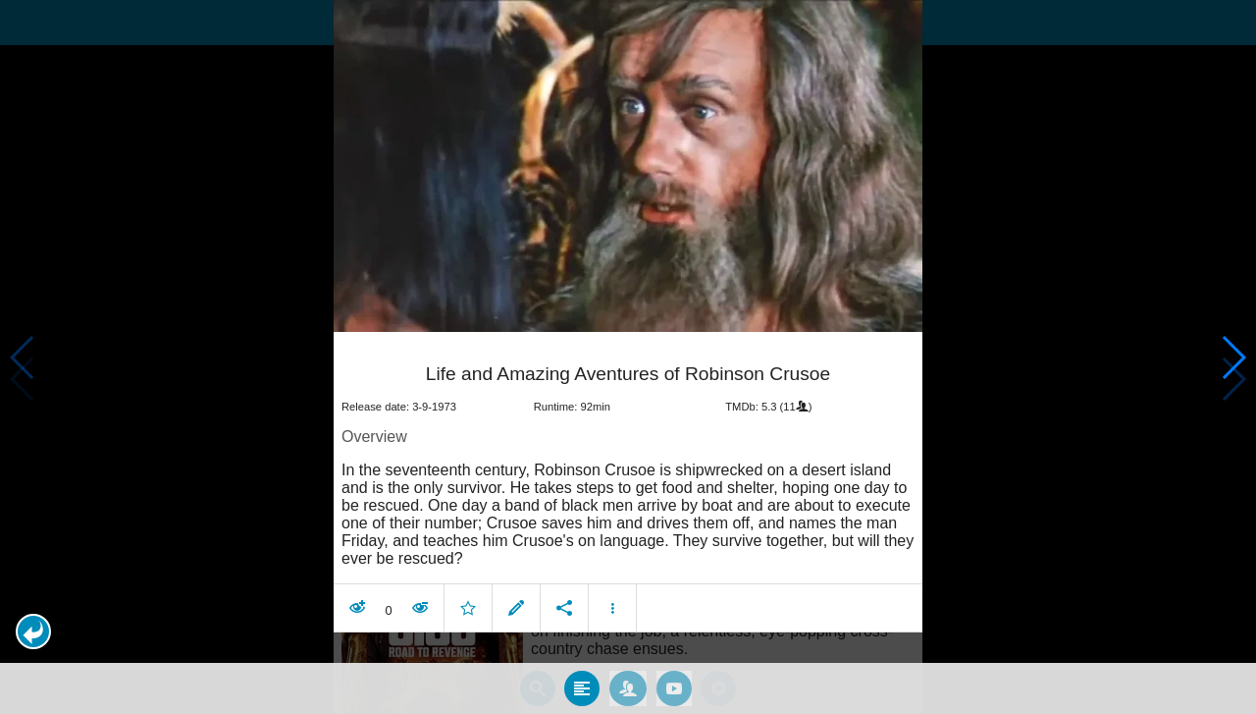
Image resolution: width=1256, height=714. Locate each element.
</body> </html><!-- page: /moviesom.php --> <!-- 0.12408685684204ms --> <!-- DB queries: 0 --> (628, 357)
